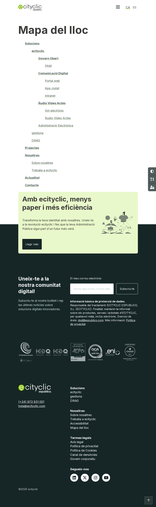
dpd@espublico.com (90, 320)
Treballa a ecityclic (44, 170)
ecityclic (38, 51)
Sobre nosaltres (42, 163)
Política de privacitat (84, 446)
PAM (48, 66)
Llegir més (34, 244)
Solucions (32, 43)
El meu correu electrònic (86, 278)
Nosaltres (32, 155)
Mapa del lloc (79, 427)
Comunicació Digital (53, 73)
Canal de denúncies (83, 454)
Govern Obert (48, 58)
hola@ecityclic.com (31, 406)
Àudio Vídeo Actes (52, 103)
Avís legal (76, 442)
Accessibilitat (79, 423)
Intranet (50, 95)
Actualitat (32, 177)
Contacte (32, 185)
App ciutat (52, 88)
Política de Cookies (83, 450)
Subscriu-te (127, 288)
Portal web (52, 81)
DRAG (36, 140)
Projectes (32, 148)
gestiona (37, 133)
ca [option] (128, 7)
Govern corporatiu (82, 459)
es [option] (134, 7)
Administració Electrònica (55, 125)
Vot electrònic (54, 110)
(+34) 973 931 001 (31, 401)
